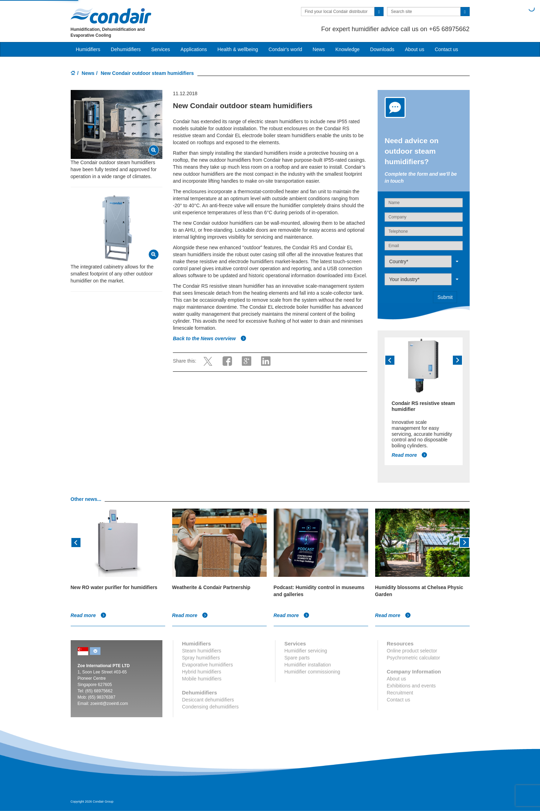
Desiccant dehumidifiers (208, 699)
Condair (111, 16)
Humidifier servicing (305, 650)
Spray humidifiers (201, 657)
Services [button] (160, 49)
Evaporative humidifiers (207, 664)
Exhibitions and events (411, 685)
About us (414, 49)
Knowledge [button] (347, 49)
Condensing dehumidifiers (210, 706)
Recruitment (400, 692)
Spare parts (296, 657)
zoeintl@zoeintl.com (109, 703)
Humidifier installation (307, 664)
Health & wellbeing (237, 49)
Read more (409, 455)
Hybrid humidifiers (201, 671)
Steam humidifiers (201, 650)
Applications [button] (194, 49)
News (319, 49)
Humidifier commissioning (312, 671)
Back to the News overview (209, 338)
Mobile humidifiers (202, 678)
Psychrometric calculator (413, 657)
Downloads (382, 49)
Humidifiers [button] (88, 49)
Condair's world (285, 49)
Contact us (446, 49)
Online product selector (412, 650)
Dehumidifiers (126, 49)
